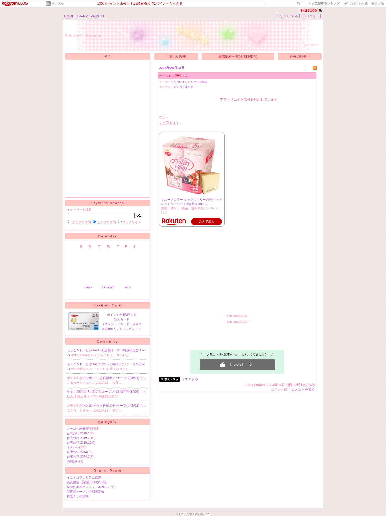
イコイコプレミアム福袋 (84, 477)
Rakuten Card (107, 305)
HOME (69, 16)
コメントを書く (303, 389)
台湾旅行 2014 (77, 452)
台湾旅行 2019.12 (79, 443)
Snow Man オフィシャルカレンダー (92, 487)
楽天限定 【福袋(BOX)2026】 (87, 482)
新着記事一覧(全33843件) (237, 56)
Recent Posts (107, 471)
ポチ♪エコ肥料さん (173, 76)
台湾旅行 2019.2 (78, 438)
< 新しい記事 (177, 56)
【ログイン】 (313, 16)
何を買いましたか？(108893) (189, 81)
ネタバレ (73, 447)
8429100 (309, 10)
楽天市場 (377, 3)
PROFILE (98, 16)
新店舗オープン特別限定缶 (85, 491)
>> (324, 3)
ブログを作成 (358, 3)
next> (127, 287)
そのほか (57, 3)
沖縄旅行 (73, 461)
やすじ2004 (75, 392)
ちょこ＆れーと (78, 350)
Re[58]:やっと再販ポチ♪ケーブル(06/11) (112, 378)
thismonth (108, 287)
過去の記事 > (300, 56)
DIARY (82, 16)
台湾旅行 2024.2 (78, 457)
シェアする (189, 379)
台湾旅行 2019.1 (78, 433)
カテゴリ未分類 (78, 428)
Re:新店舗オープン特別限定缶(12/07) (113, 392)
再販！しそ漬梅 (78, 496)
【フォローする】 (288, 16)
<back (88, 287)
